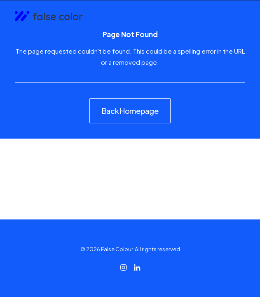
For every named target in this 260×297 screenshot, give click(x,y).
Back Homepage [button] (130, 111)
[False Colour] (49, 16)
